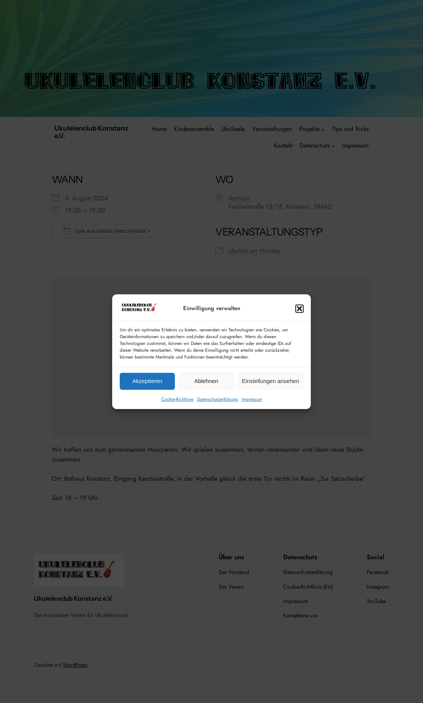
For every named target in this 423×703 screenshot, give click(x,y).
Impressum (252, 399)
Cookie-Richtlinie (177, 399)
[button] (299, 308)
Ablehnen (206, 381)
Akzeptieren (147, 381)
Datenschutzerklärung (217, 399)
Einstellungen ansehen (270, 381)
